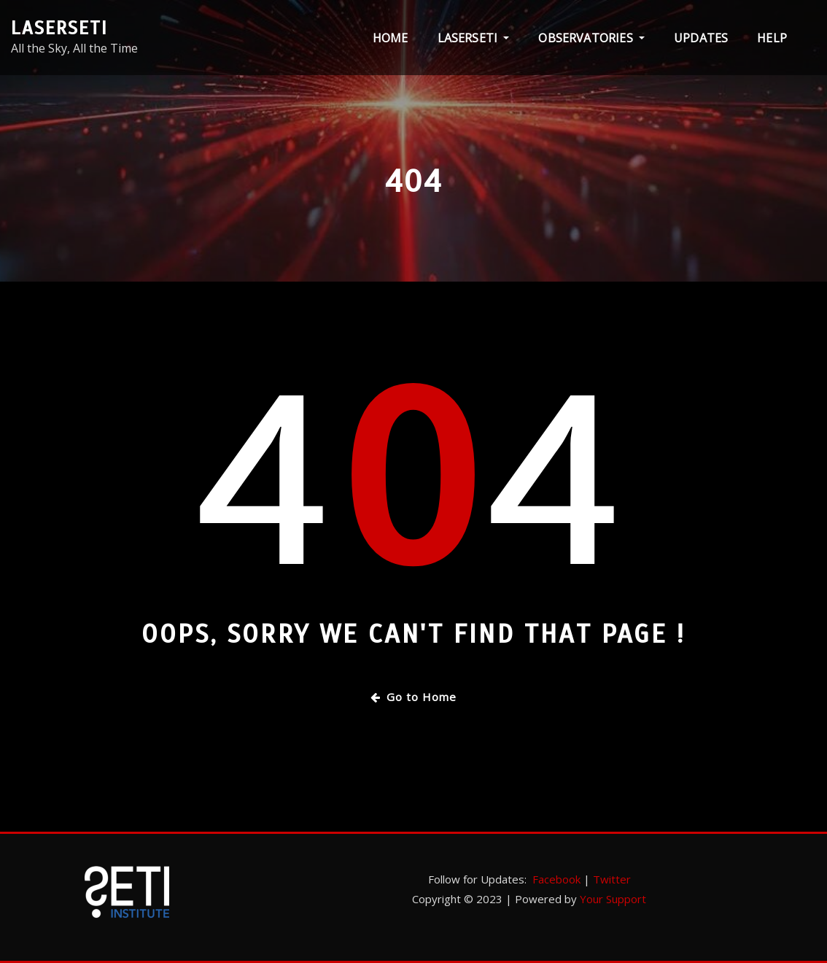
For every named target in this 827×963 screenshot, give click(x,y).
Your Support (613, 899)
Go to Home (413, 696)
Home (390, 38)
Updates (701, 38)
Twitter (612, 879)
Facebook (556, 879)
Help (772, 38)
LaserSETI (59, 28)
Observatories (591, 38)
